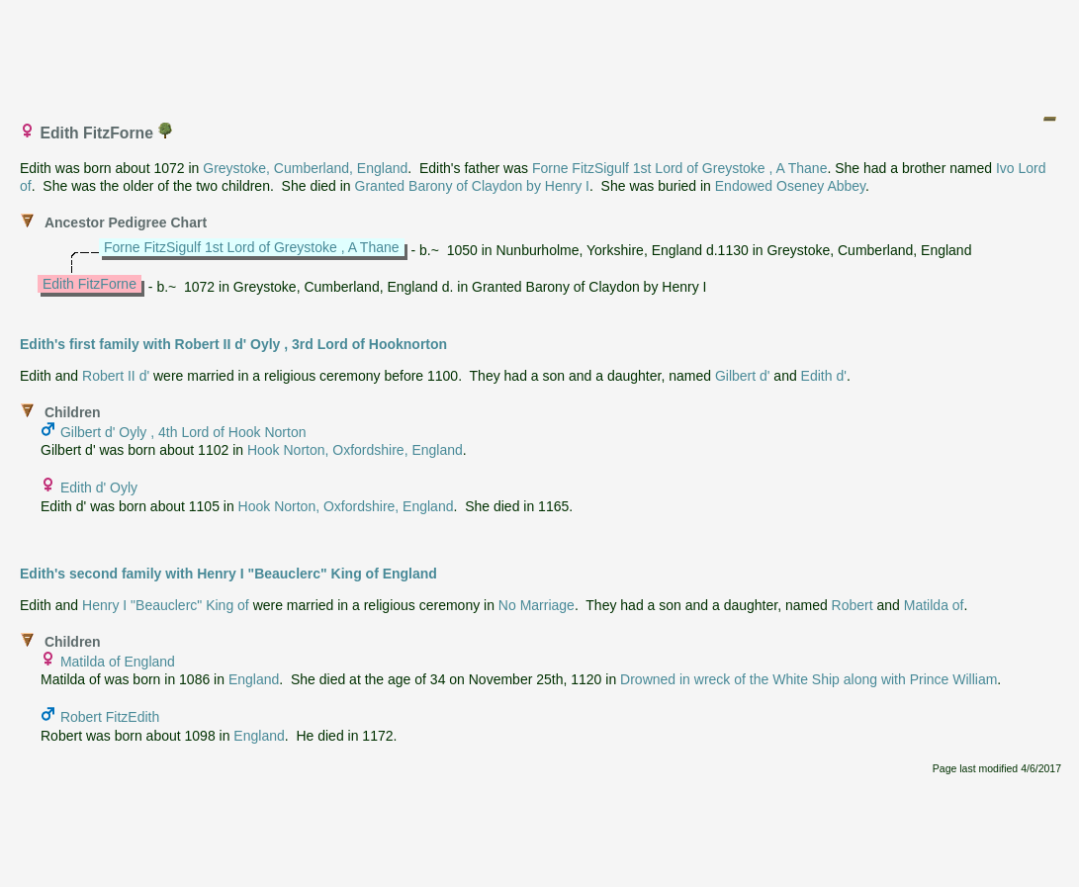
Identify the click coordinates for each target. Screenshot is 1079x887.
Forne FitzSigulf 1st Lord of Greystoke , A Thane (680, 168)
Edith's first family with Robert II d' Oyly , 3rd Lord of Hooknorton (233, 344)
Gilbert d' (742, 376)
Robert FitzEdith (109, 717)
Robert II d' (115, 376)
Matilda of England (117, 661)
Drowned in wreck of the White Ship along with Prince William (808, 679)
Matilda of (934, 605)
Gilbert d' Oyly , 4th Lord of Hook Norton (183, 432)
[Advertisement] (541, 52)
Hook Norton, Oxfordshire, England (355, 450)
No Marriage (536, 605)
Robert (852, 605)
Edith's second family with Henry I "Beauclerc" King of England (228, 573)
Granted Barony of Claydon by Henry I (472, 186)
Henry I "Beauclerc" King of (165, 605)
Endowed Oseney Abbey (790, 186)
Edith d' (824, 376)
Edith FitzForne (89, 284)
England (253, 679)
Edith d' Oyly (98, 487)
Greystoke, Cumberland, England (305, 168)
